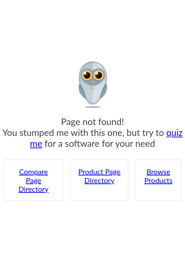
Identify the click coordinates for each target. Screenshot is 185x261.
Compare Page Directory (33, 180)
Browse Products (158, 176)
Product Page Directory (99, 176)
